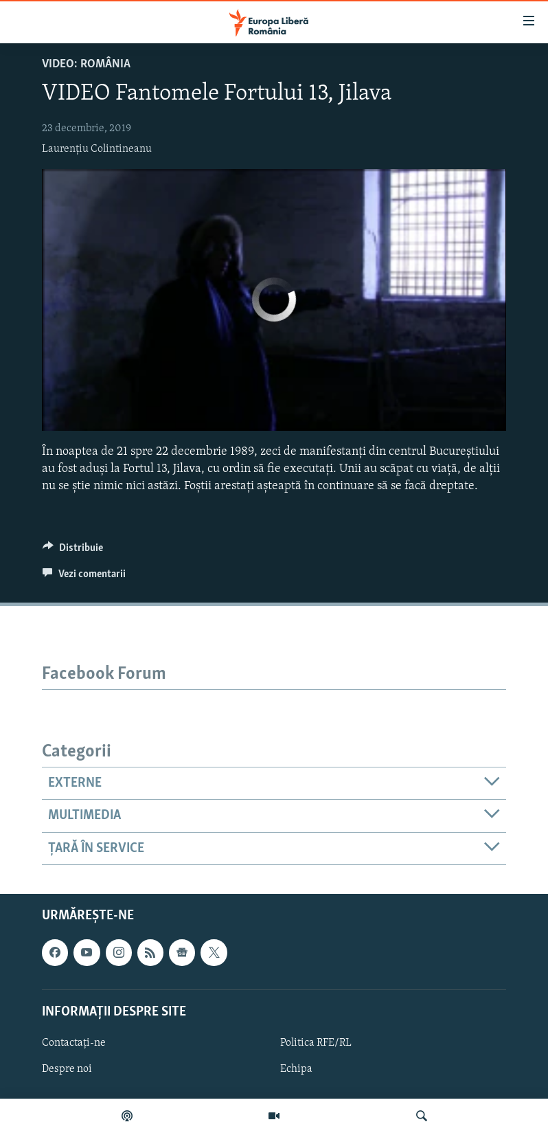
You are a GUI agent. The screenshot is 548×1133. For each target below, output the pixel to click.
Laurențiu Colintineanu (97, 149)
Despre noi (67, 1069)
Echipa (296, 1069)
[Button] (73, 551)
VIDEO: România (86, 64)
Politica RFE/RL (316, 1042)
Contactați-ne (74, 1042)
